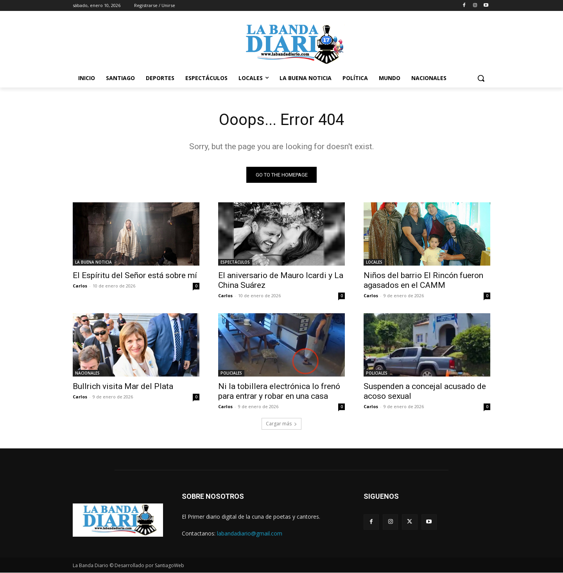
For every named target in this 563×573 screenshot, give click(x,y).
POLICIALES (231, 373)
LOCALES (374, 262)
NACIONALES (87, 373)
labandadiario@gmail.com (249, 533)
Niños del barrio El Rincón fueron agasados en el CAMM (423, 280)
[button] (481, 78)
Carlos (80, 286)
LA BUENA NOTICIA (93, 262)
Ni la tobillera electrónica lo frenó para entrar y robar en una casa (279, 391)
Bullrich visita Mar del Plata (123, 386)
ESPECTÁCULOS (235, 262)
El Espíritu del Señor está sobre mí (135, 275)
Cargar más (281, 423)
